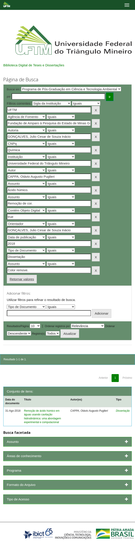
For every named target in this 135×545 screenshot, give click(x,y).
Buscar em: (13, 89)
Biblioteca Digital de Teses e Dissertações (33, 65)
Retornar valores (22, 279)
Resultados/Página (18, 326)
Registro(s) (38, 333)
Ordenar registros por (57, 326)
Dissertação (123, 410)
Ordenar (110, 326)
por (9, 96)
